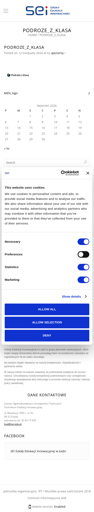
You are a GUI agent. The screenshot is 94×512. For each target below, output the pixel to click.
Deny (47, 335)
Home (32, 35)
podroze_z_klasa (24, 47)
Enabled (59, 507)
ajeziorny (57, 53)
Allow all (47, 309)
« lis (6, 148)
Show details (71, 296)
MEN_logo (11, 93)
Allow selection (47, 322)
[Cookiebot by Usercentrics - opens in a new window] (61, 173)
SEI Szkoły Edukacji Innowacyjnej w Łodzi (38, 451)
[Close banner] (87, 173)
